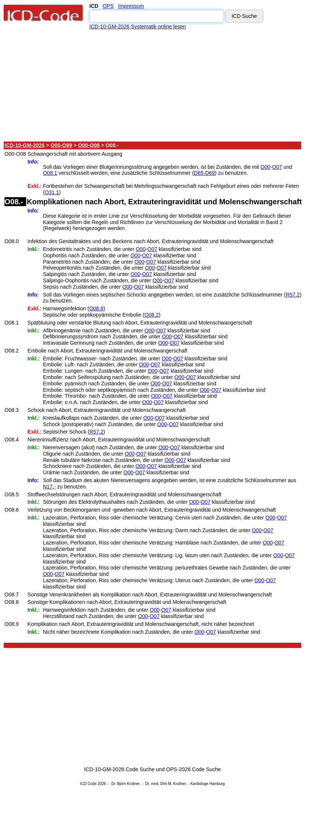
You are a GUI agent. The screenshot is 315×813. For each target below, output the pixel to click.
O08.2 (152, 315)
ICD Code (88, 784)
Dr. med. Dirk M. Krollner (165, 784)
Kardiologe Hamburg (208, 784)
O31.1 (52, 192)
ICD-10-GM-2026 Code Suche (119, 769)
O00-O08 (89, 145)
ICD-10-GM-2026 (24, 145)
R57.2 (293, 295)
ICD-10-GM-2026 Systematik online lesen (137, 27)
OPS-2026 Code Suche (193, 769)
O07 (277, 167)
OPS (108, 6)
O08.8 (96, 308)
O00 (265, 167)
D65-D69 (204, 173)
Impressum (131, 6)
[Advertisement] (153, 85)
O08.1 (50, 173)
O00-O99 (61, 145)
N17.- (49, 487)
